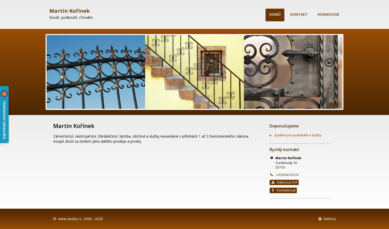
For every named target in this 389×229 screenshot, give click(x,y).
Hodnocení (328, 14)
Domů (275, 14)
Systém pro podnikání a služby (298, 135)
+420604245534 (287, 174)
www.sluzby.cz (70, 218)
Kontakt (299, 14)
